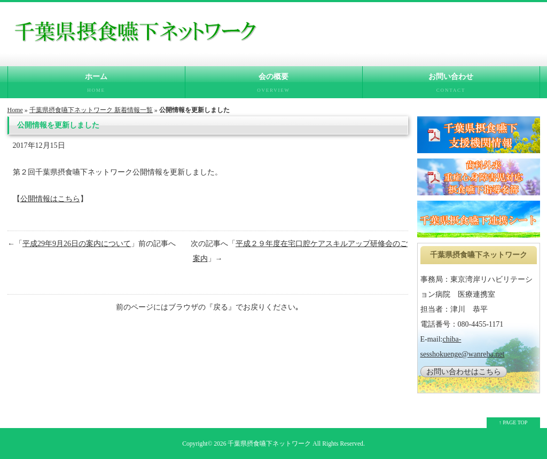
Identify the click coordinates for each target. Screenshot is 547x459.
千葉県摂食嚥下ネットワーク (269, 443)
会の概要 (273, 85)
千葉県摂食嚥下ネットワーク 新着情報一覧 (91, 110)
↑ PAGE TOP (513, 422)
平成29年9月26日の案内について (76, 244)
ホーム (96, 85)
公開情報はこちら (50, 199)
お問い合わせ (451, 85)
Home (15, 110)
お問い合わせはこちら (463, 372)
